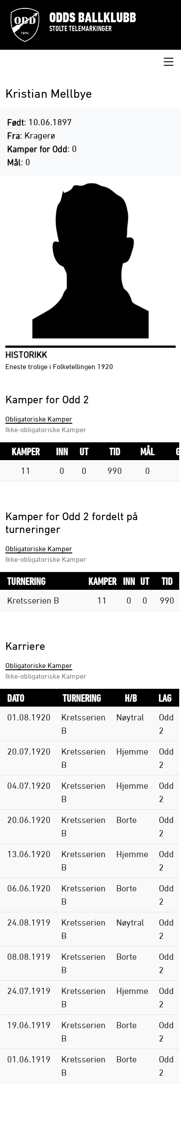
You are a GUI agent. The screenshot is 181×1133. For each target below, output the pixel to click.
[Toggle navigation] (168, 62)
